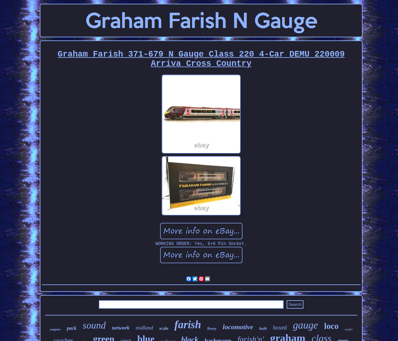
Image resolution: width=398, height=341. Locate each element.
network (121, 328)
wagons (55, 329)
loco (331, 326)
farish (187, 325)
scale (163, 328)
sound (94, 325)
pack (71, 328)
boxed (280, 328)
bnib (263, 328)
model (348, 329)
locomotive (238, 327)
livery (212, 328)
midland (144, 328)
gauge (305, 325)
